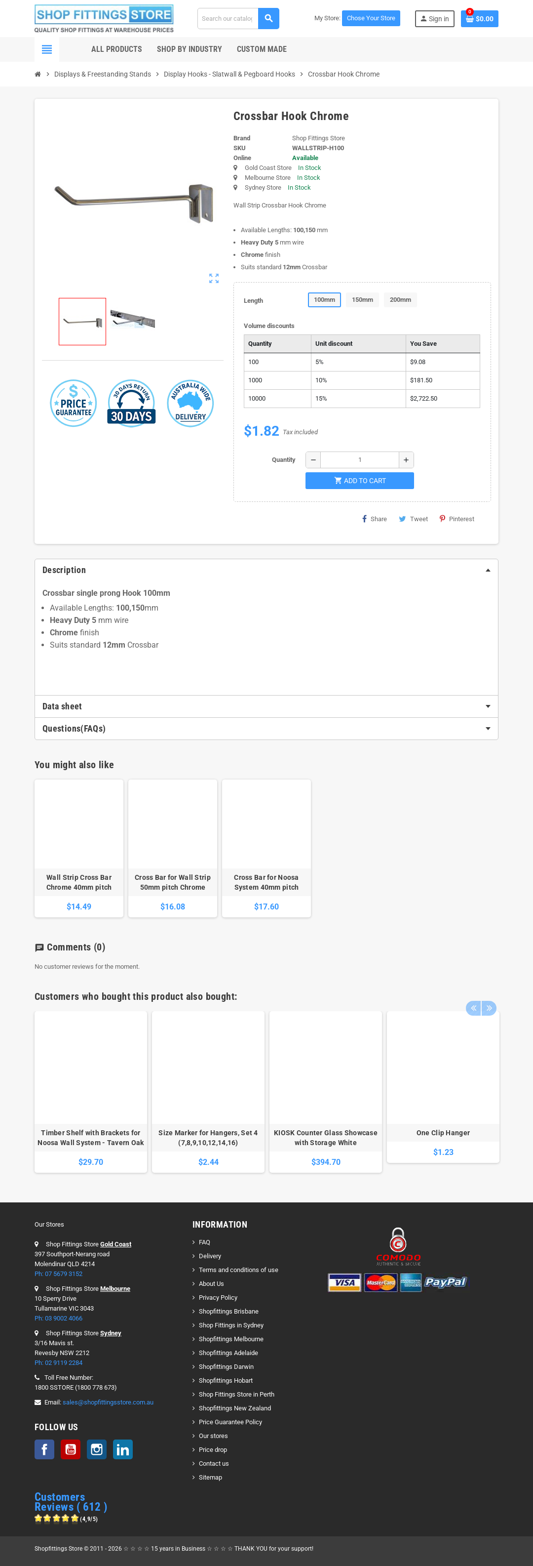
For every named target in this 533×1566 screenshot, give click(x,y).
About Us (211, 1283)
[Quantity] (359, 460)
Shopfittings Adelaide (228, 1353)
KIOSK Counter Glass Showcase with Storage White (326, 1138)
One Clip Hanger (443, 1133)
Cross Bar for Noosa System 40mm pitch (266, 882)
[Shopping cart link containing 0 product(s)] (479, 18)
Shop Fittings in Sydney (231, 1325)
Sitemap (210, 1477)
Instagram (97, 1449)
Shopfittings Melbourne (231, 1339)
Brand (241, 138)
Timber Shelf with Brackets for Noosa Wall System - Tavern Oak (91, 1138)
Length (253, 300)
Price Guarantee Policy (230, 1422)
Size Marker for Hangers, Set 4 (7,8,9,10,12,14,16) (208, 1138)
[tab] (266, 570)
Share (374, 519)
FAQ (204, 1242)
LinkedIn (123, 1449)
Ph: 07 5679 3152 (58, 1274)
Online (242, 158)
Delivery (210, 1256)
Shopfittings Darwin (226, 1366)
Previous (473, 1001)
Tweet (413, 519)
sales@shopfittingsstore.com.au (108, 1402)
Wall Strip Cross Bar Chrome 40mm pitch (79, 882)
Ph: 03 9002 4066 (58, 1318)
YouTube (70, 1449)
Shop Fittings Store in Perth (236, 1394)
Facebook (44, 1449)
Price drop (213, 1449)
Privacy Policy (218, 1297)
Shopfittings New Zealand (235, 1408)
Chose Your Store (371, 18)
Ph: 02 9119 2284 (58, 1362)
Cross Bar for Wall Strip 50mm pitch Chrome (173, 882)
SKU (239, 148)
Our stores (213, 1436)
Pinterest (457, 519)
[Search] (238, 18)
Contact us (214, 1463)
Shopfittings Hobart (226, 1380)
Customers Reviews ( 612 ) (71, 1501)
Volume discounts (269, 326)
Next (488, 1001)
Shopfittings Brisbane (229, 1311)
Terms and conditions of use (238, 1270)
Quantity (284, 459)
